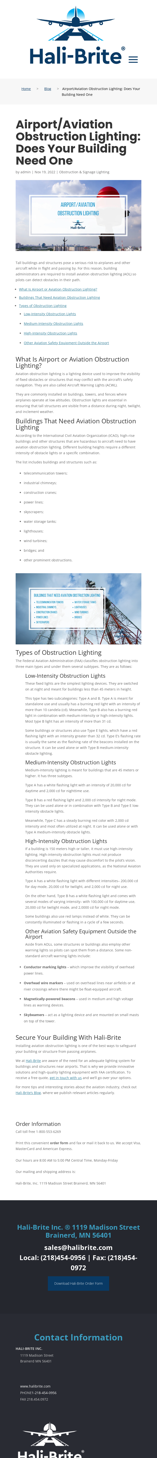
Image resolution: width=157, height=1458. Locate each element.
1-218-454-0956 (44, 1392)
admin (25, 172)
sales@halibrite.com (78, 1247)
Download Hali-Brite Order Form (78, 1283)
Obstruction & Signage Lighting (84, 172)
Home (26, 88)
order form (59, 1143)
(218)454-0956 (63, 1257)
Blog (47, 88)
